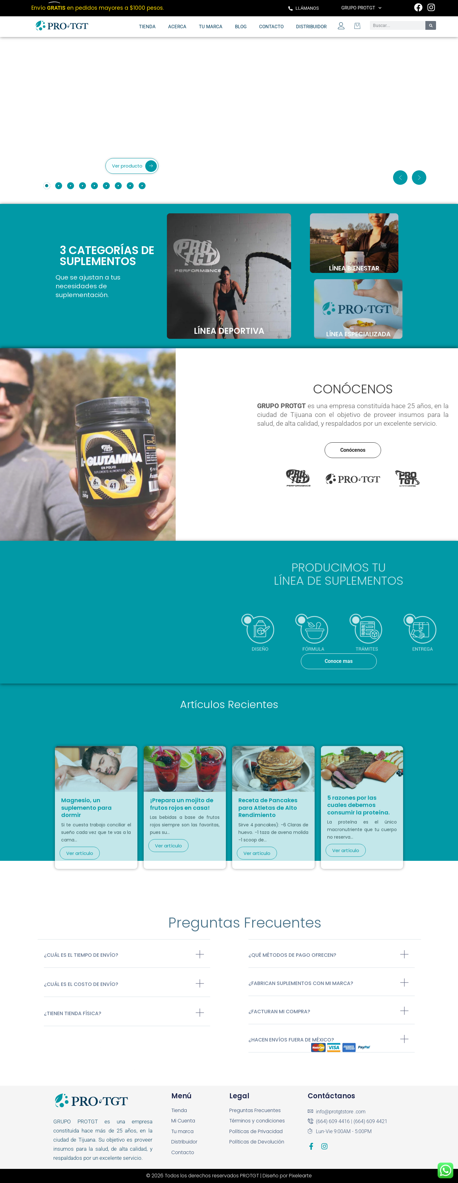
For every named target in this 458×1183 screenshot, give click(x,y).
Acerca (177, 26)
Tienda (147, 26)
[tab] (46, 185)
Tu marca (210, 26)
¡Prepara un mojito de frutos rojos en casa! (181, 895)
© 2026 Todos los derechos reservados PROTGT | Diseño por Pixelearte (229, 1175)
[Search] (430, 25)
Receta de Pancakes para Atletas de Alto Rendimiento (267, 899)
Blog (241, 26)
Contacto (271, 26)
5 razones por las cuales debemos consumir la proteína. (358, 896)
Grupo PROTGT (361, 8)
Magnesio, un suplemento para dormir (86, 899)
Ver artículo (79, 944)
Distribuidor (311, 26)
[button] (400, 177)
